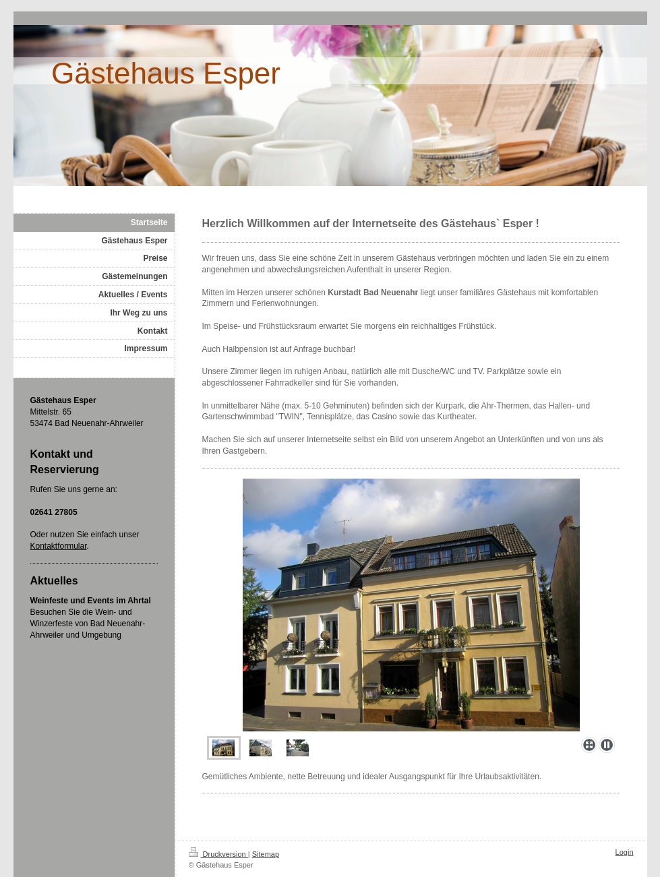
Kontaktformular (58, 546)
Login (625, 852)
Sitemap (265, 854)
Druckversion (218, 854)
